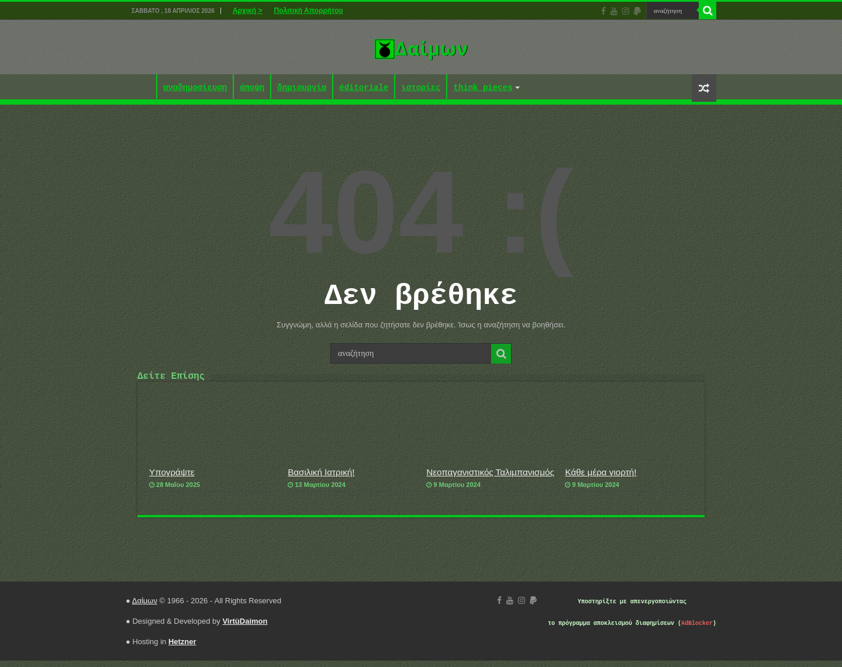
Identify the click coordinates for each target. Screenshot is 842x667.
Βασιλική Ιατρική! (321, 478)
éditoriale (363, 88)
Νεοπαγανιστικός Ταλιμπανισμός (490, 478)
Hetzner (182, 648)
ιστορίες (420, 88)
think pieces (482, 88)
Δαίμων (144, 607)
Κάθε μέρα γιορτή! (600, 478)
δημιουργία (301, 88)
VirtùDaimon (244, 627)
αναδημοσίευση (195, 88)
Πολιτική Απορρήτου (308, 10)
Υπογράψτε (172, 478)
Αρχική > (248, 10)
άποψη (252, 88)
